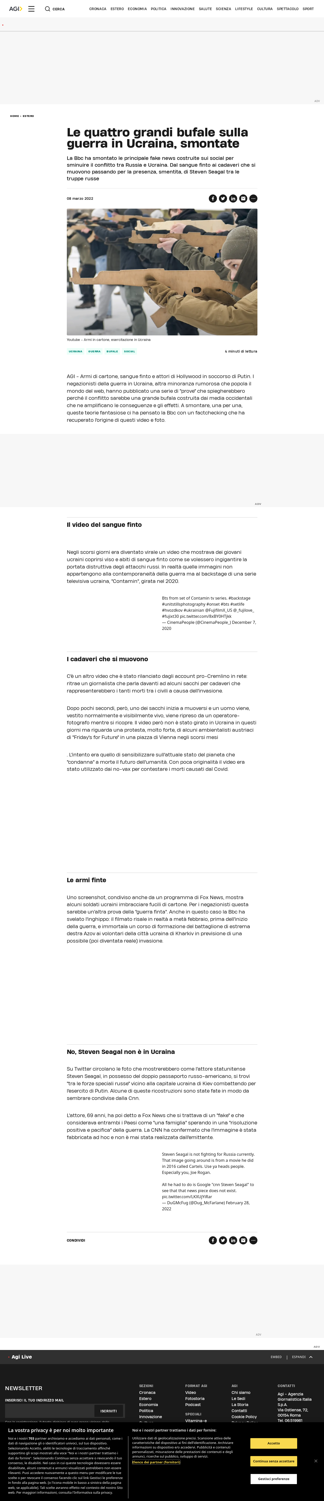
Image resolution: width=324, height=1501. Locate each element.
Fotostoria (195, 1398)
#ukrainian (194, 610)
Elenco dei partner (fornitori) (156, 1462)
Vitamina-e (196, 1420)
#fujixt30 (170, 616)
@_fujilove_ (243, 610)
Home (14, 116)
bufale (112, 351)
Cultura (265, 8)
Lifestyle (244, 8)
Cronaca (98, 8)
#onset (213, 604)
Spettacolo (288, 8)
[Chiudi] (315, 1460)
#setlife (237, 604)
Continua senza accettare (273, 1461)
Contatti (239, 1410)
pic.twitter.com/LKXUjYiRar (187, 1196)
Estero (117, 8)
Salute (205, 8)
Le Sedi (238, 1398)
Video (190, 1392)
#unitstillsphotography (183, 604)
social (129, 351)
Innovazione (183, 8)
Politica (159, 8)
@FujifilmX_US (218, 610)
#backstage (240, 598)
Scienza (223, 8)
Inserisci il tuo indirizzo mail (34, 1400)
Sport (308, 8)
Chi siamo (241, 1392)
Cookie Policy (244, 1416)
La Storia (240, 1404)
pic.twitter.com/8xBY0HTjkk (206, 616)
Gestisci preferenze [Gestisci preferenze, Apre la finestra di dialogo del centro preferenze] (274, 1479)
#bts (225, 604)
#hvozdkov (172, 610)
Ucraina (76, 351)
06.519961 (293, 1420)
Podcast (193, 1404)
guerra (94, 351)
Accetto (274, 1443)
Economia (137, 8)
